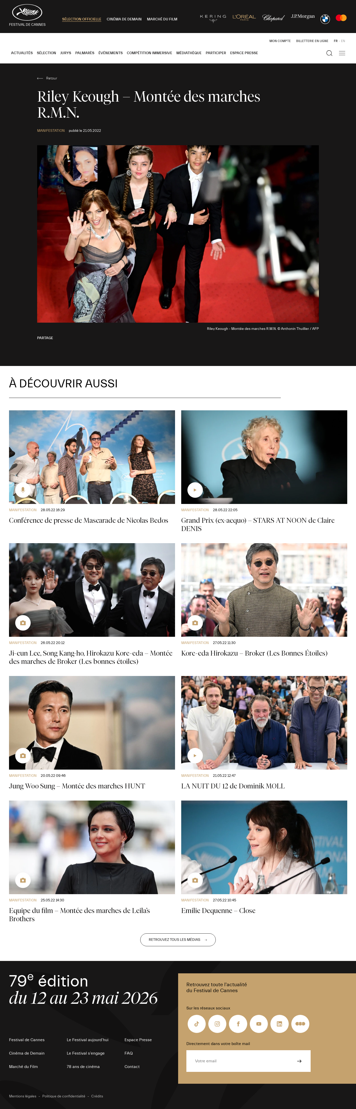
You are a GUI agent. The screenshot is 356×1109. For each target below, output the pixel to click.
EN (343, 41)
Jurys (65, 53)
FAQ (129, 1053)
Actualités (22, 53)
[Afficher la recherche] (329, 53)
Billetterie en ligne (312, 41)
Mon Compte (280, 41)
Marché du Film (23, 1066)
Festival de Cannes (27, 1040)
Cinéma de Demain (27, 1053)
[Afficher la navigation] (342, 53)
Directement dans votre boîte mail (218, 1043)
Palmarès (84, 53)
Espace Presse (244, 53)
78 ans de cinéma (83, 1066)
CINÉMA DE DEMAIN (124, 19)
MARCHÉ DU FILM (162, 19)
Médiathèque (189, 53)
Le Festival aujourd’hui (88, 1040)
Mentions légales (22, 1096)
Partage (45, 338)
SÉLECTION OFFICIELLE (81, 19)
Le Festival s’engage (86, 1053)
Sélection (46, 53)
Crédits (97, 1096)
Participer (216, 53)
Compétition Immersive (149, 53)
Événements (110, 53)
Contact (132, 1066)
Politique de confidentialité (63, 1096)
